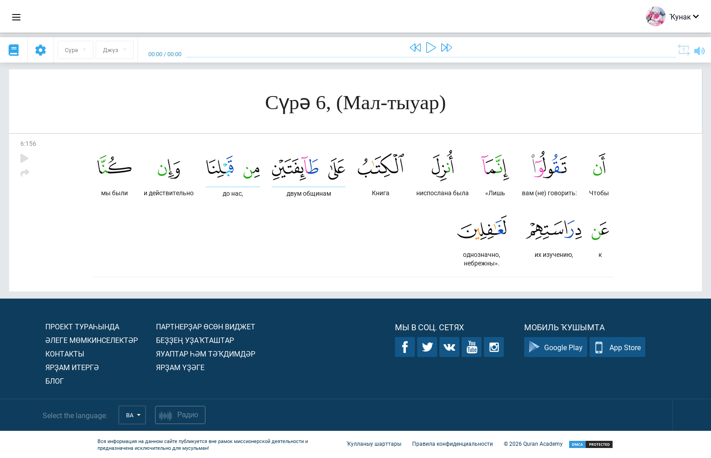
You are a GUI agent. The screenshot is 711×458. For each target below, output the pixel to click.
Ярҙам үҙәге (180, 367)
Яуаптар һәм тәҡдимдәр (205, 353)
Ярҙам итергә (72, 367)
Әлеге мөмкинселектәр (91, 340)
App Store (617, 347)
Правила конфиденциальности (452, 443)
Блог (54, 381)
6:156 (28, 143)
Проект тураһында (82, 326)
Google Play (556, 347)
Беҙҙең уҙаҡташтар (195, 340)
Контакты (64, 353)
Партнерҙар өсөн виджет (205, 326)
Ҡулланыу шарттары (373, 443)
